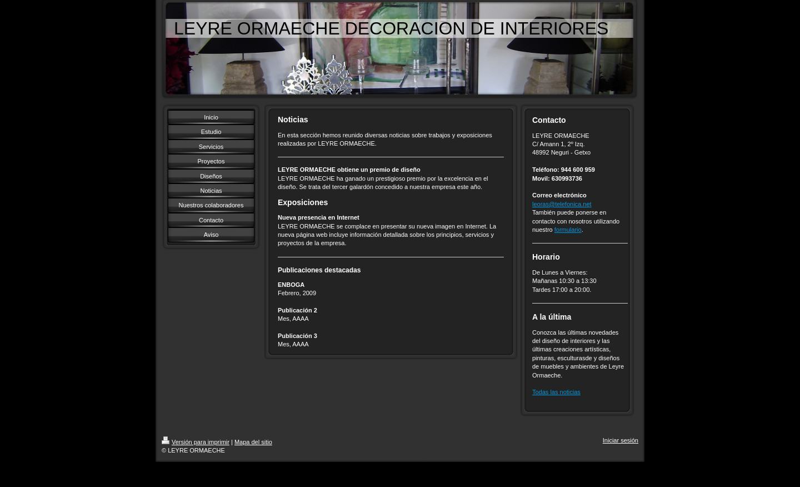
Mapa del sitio (253, 442)
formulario (568, 229)
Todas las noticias (556, 392)
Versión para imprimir (195, 442)
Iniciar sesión (620, 440)
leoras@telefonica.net (562, 204)
